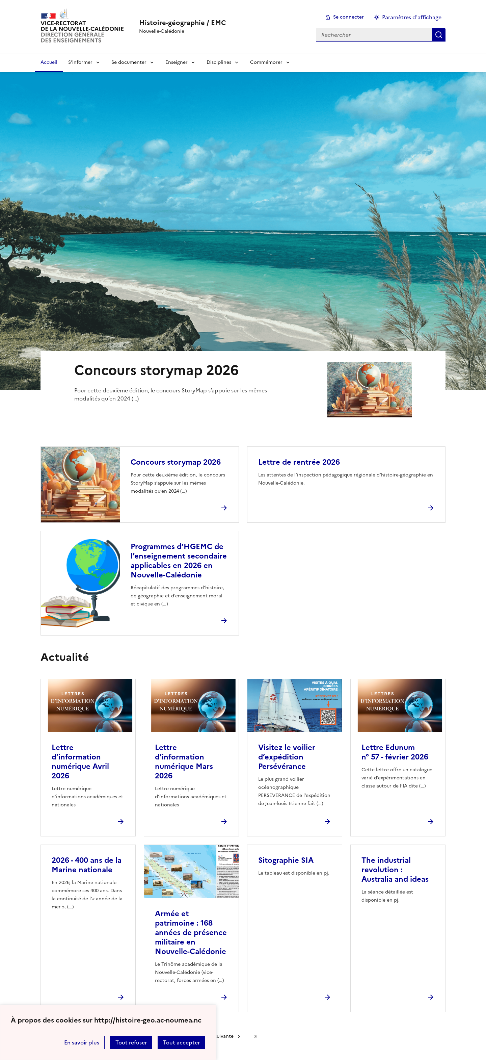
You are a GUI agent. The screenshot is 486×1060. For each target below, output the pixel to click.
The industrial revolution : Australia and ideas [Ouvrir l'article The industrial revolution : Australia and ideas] (395, 870)
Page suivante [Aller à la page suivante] (218, 1036)
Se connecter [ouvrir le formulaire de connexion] (348, 17)
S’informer (80, 62)
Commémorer (266, 62)
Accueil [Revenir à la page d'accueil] (48, 62)
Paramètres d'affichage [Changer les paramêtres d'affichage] (411, 17)
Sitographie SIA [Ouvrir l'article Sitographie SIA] (286, 860)
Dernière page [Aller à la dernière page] (255, 1036)
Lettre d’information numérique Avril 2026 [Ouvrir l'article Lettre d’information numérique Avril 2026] (80, 761)
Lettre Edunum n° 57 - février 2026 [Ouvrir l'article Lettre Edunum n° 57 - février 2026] (394, 752)
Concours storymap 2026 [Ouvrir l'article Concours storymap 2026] (176, 462)
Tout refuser (131, 1042)
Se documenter (128, 62)
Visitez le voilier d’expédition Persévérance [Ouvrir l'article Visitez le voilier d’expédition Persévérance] (286, 757)
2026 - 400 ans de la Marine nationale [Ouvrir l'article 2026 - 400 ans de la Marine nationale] (87, 865)
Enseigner (176, 62)
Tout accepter (181, 1042)
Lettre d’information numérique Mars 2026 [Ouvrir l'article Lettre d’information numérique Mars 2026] (184, 761)
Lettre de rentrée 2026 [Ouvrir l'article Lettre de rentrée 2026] (299, 462)
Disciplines (219, 62)
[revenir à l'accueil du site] (182, 22)
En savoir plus (81, 1042)
